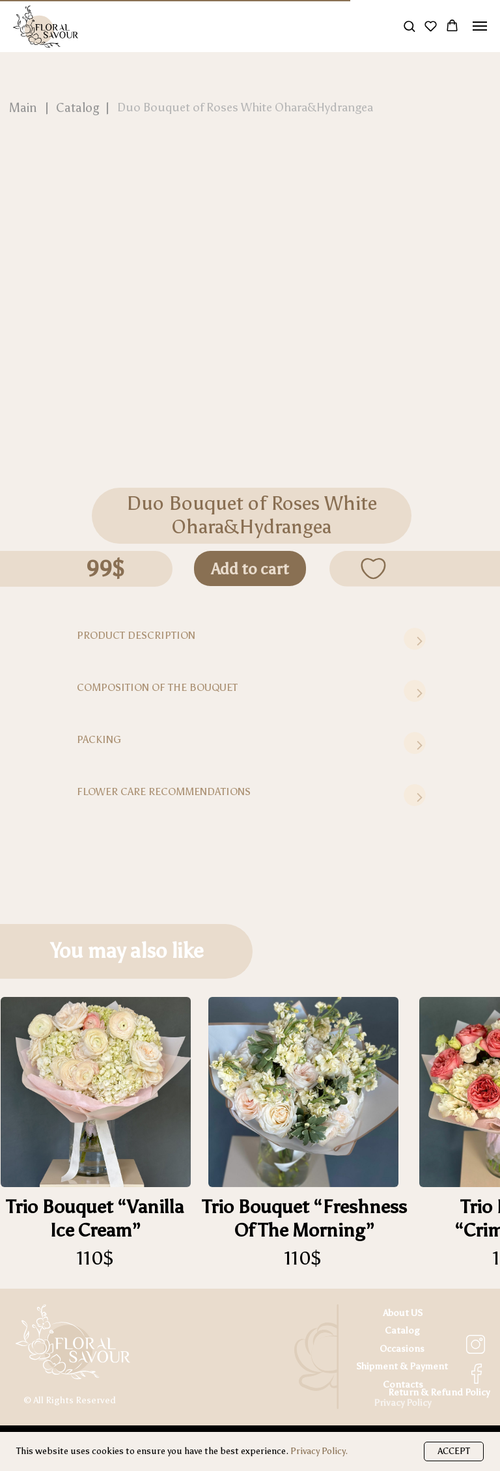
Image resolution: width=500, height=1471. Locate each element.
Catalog (402, 1330)
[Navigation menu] (480, 26)
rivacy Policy (405, 1402)
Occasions (402, 1348)
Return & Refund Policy (439, 1392)
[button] (409, 26)
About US (403, 1313)
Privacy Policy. (319, 1451)
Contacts (403, 1384)
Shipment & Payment (402, 1366)
